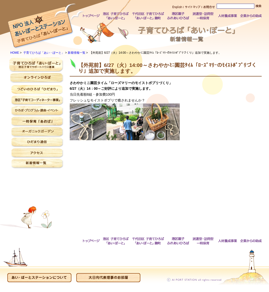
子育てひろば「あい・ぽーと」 (43, 52)
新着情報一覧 (76, 52)
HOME (14, 52)
